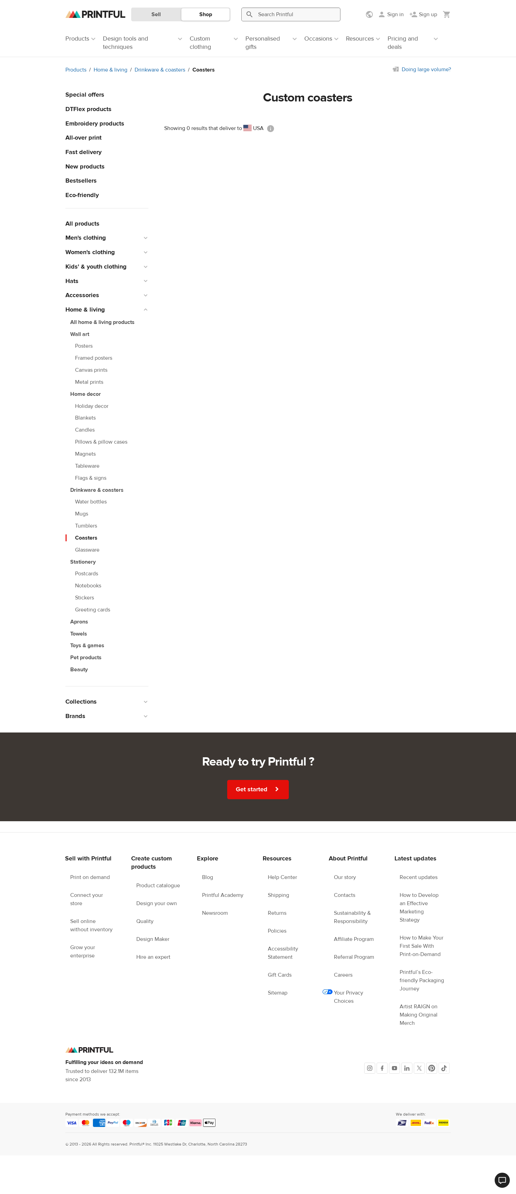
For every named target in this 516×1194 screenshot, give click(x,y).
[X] (419, 1068)
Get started (258, 789)
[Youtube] (394, 1068)
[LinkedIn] (406, 1068)
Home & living (110, 69)
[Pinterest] (431, 1068)
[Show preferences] (370, 14)
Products (75, 69)
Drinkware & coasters (160, 69)
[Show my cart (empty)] (447, 14)
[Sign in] (391, 14)
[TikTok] (444, 1068)
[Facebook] (382, 1068)
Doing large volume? (426, 69)
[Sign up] (423, 14)
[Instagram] (369, 1068)
